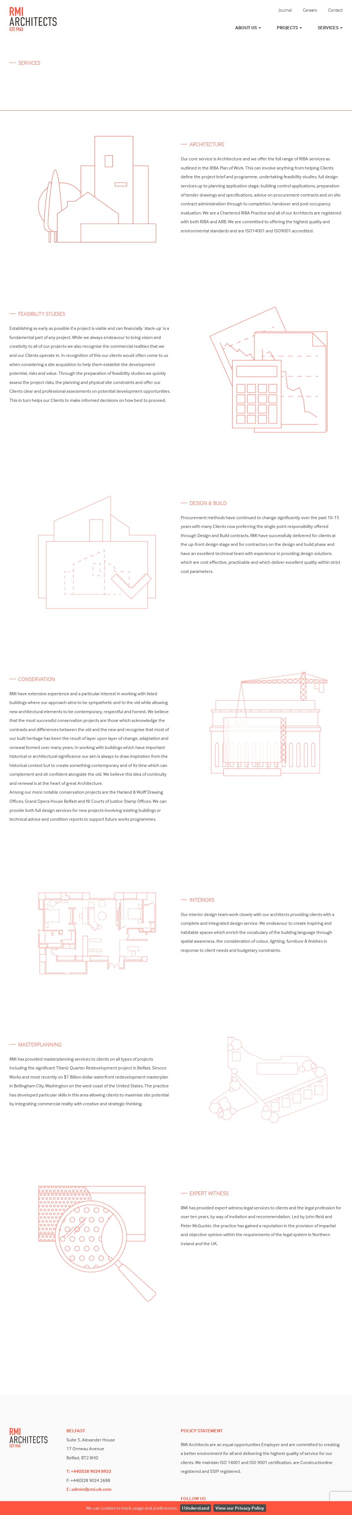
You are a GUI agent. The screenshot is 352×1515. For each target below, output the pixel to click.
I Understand (195, 1508)
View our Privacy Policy (239, 1508)
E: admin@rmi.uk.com (88, 1489)
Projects (289, 28)
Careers (310, 10)
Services (330, 28)
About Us (248, 28)
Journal (285, 10)
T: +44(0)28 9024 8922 (88, 1471)
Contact (335, 10)
